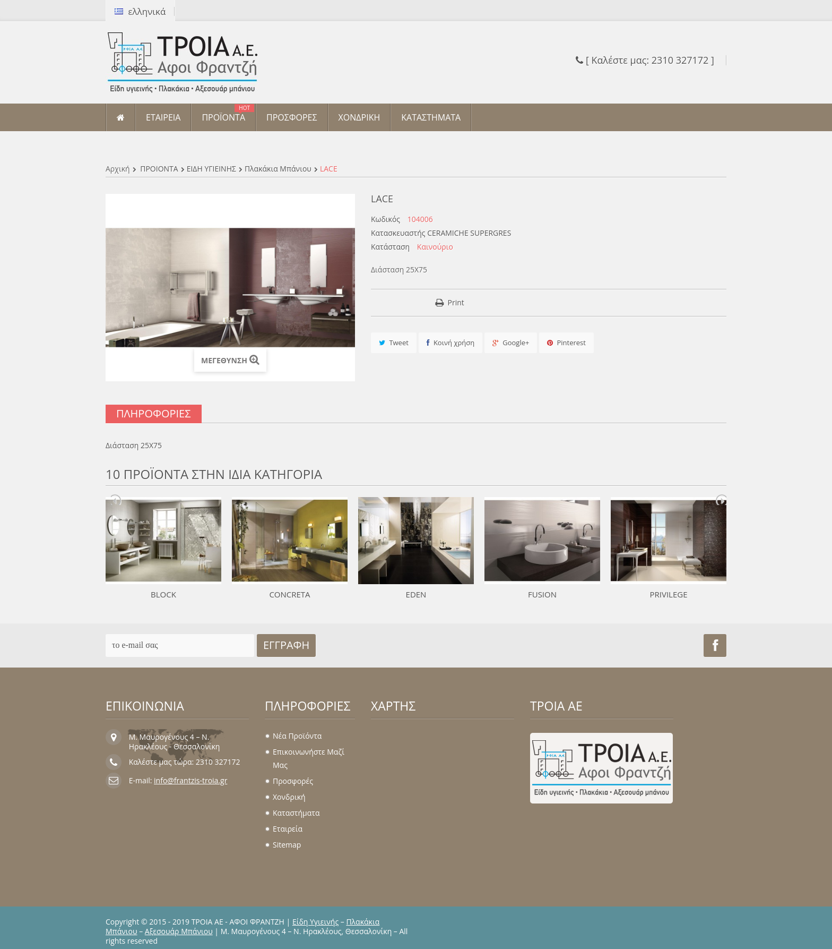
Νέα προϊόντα (297, 736)
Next (721, 499)
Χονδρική (289, 797)
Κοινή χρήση (451, 342)
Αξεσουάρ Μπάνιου (179, 931)
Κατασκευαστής (398, 233)
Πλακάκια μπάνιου (278, 169)
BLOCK (163, 594)
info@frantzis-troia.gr (190, 780)
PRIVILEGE (668, 594)
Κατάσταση (390, 247)
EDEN (416, 594)
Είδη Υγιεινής (315, 922)
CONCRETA (289, 594)
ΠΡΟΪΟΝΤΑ (159, 169)
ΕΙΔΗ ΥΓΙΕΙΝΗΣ (211, 169)
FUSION (542, 594)
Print (456, 302)
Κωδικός (385, 219)
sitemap (287, 845)
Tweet (394, 342)
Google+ (511, 342)
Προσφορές (293, 781)
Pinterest (566, 342)
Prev (116, 499)
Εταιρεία (287, 829)
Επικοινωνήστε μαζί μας (308, 758)
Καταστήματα (296, 813)
